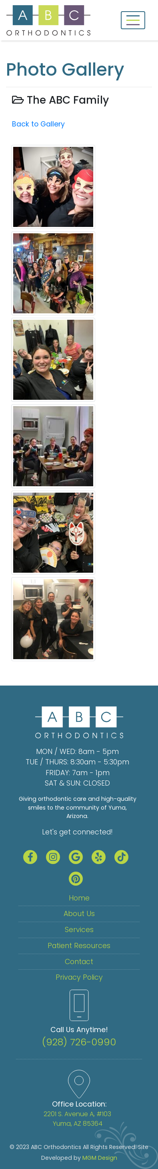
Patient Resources (79, 945)
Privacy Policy (79, 977)
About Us (79, 913)
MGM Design (99, 1158)
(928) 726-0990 (79, 1042)
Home (79, 898)
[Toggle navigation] (133, 20)
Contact (79, 961)
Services (79, 929)
